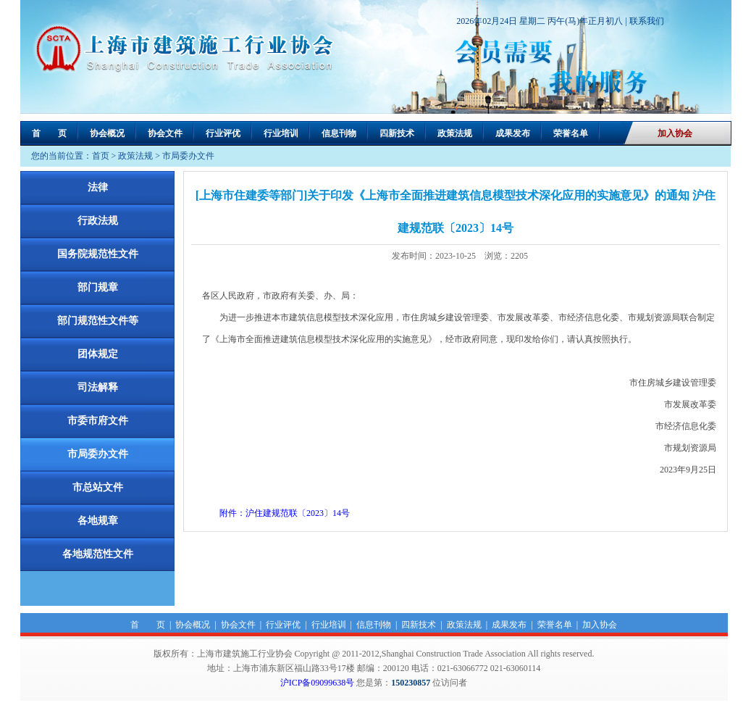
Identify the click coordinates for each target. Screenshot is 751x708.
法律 (98, 187)
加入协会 (675, 133)
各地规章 (97, 520)
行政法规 (97, 220)
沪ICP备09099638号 (317, 683)
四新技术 (396, 133)
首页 (100, 156)
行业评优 (223, 133)
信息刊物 (339, 133)
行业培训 (281, 133)
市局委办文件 (188, 156)
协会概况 (107, 133)
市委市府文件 (97, 420)
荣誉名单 (570, 133)
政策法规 (454, 133)
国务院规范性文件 (97, 254)
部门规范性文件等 (97, 320)
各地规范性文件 (97, 554)
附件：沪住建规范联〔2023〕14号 (284, 513)
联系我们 (646, 21)
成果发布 (512, 133)
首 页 (49, 133)
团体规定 (97, 354)
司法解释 (97, 387)
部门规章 (97, 287)
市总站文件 (97, 487)
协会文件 (165, 133)
